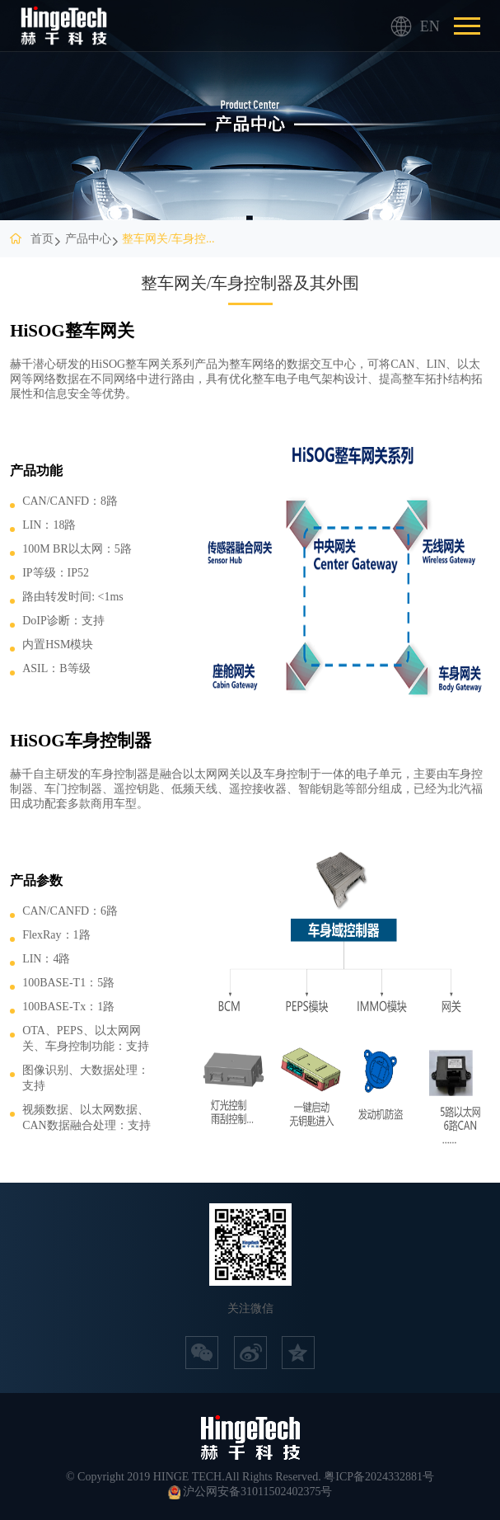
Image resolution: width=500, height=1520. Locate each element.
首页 (42, 239)
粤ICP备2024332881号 (379, 1477)
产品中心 (88, 239)
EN (401, 26)
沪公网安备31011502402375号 (257, 1491)
